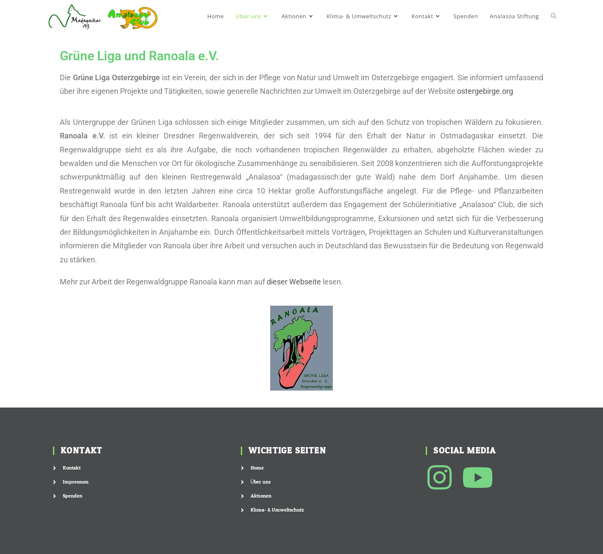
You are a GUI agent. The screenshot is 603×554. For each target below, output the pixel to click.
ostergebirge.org (485, 91)
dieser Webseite (294, 281)
